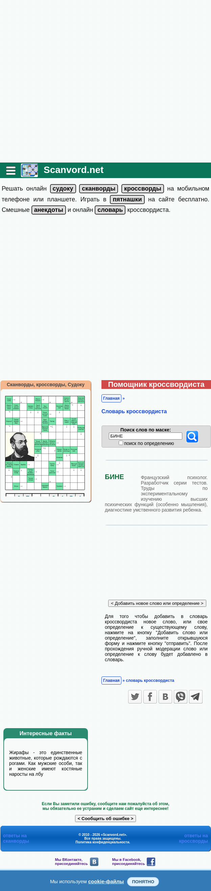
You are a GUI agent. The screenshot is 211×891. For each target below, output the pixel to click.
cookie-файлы (106, 881)
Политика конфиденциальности (102, 842)
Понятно (143, 881)
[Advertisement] (78, 81)
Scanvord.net (73, 170)
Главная (111, 398)
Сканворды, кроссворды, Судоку (46, 384)
